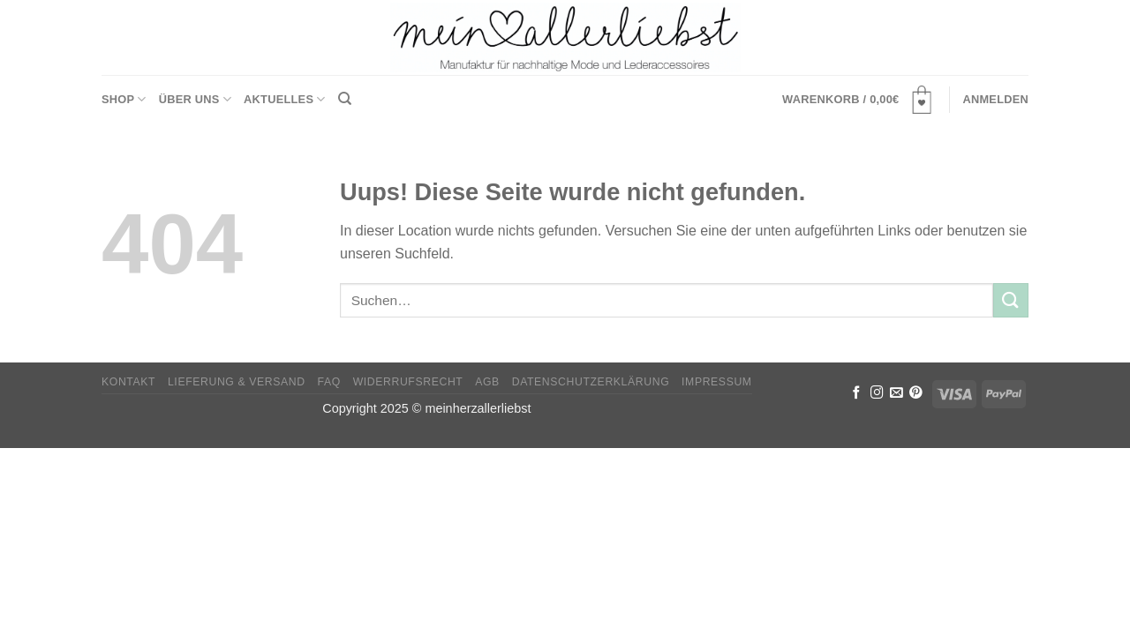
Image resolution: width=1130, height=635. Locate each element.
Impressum (717, 382)
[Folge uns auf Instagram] (877, 393)
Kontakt (128, 382)
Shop (124, 99)
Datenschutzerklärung (591, 382)
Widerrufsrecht (408, 382)
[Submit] (1010, 300)
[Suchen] (344, 99)
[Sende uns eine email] (896, 393)
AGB (487, 382)
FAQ (329, 382)
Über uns (195, 99)
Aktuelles (285, 99)
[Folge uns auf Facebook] (856, 393)
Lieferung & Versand (236, 382)
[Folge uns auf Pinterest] (916, 393)
